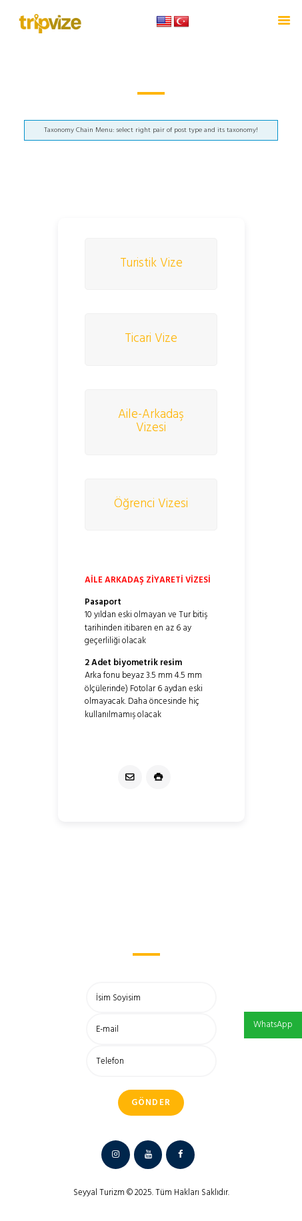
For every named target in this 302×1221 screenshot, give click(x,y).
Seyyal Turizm (99, 1193)
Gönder (151, 1103)
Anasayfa (82, 109)
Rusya (122, 109)
